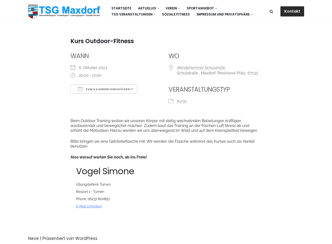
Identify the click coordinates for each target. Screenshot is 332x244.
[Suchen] (271, 11)
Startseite (121, 8)
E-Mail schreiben (89, 206)
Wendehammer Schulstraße (201, 67)
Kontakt (292, 11)
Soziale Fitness (176, 14)
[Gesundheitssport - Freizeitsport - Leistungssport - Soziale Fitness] (65, 11)
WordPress (86, 238)
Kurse (182, 101)
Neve (33, 238)
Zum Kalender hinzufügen (104, 89)
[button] (158, 8)
